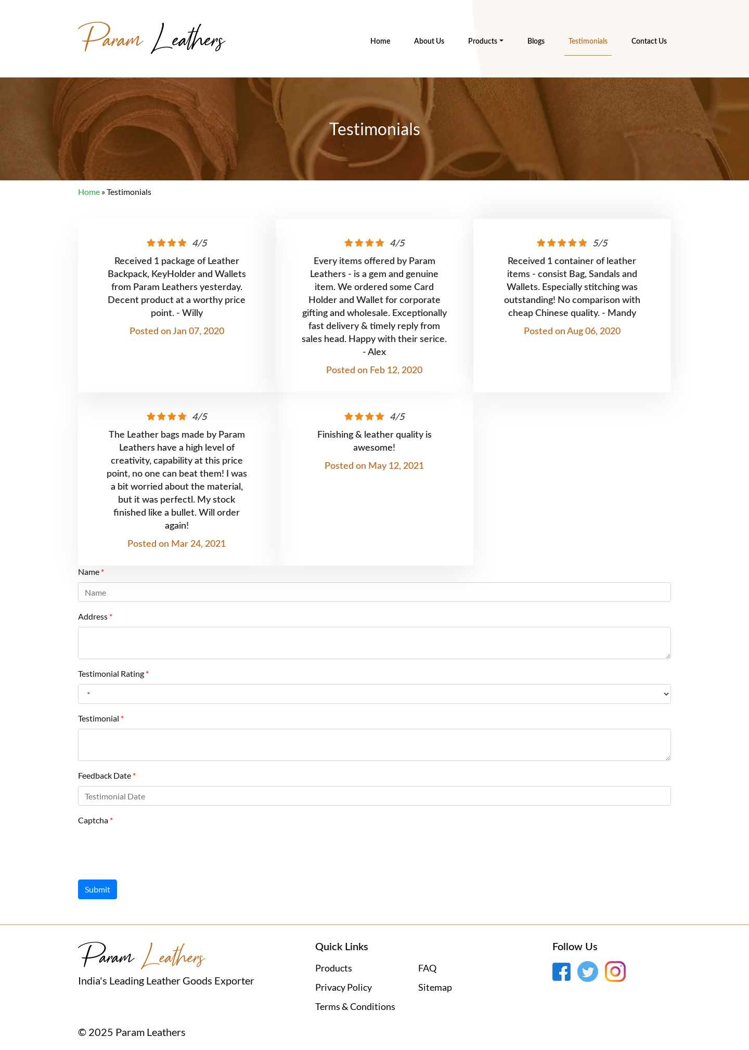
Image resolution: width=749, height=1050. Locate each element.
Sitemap (435, 987)
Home (380, 41)
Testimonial (98, 718)
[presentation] (157, 851)
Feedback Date (104, 775)
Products (482, 41)
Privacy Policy (343, 987)
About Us (429, 41)
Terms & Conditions (355, 1006)
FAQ (427, 968)
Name (88, 571)
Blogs (536, 41)
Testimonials (588, 41)
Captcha (93, 820)
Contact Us (649, 41)
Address (93, 616)
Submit (97, 889)
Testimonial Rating (111, 673)
